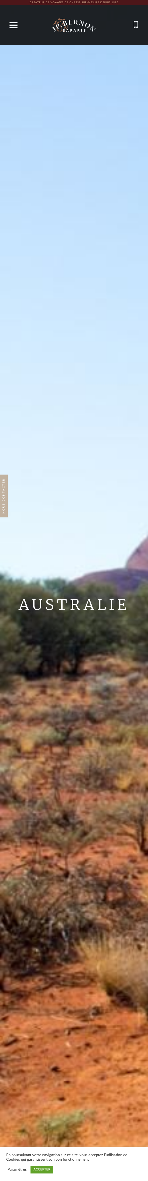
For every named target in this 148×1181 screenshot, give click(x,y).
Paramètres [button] (17, 1169)
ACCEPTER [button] (42, 1169)
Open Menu (14, 25)
